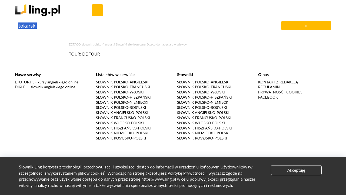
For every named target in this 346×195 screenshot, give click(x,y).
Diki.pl (21, 87)
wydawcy (180, 44)
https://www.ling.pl (159, 179)
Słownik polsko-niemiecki (122, 102)
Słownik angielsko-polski (122, 112)
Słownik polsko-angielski (122, 82)
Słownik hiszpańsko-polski (123, 128)
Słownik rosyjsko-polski (121, 138)
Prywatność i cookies (280, 92)
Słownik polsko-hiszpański (123, 97)
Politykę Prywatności (186, 173)
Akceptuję (296, 170)
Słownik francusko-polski (123, 118)
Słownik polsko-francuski (123, 87)
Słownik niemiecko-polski (122, 133)
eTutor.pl (24, 82)
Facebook (268, 97)
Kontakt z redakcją (278, 82)
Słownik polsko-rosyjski (121, 107)
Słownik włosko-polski (120, 123)
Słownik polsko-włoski (120, 92)
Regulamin (269, 87)
